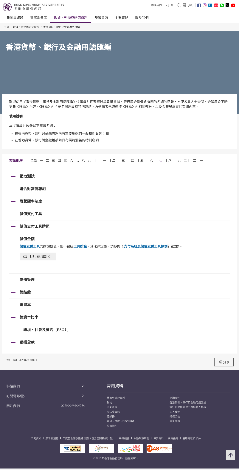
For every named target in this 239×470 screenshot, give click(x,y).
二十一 (198, 160)
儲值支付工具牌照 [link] (34, 226)
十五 (140, 160)
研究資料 (112, 407)
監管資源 (101, 18)
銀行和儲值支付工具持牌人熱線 (188, 407)
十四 (131, 160)
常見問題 (175, 421)
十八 (168, 160)
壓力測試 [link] (27, 176)
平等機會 (124, 438)
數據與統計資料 (116, 398)
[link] (190, 5)
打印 (37, 256)
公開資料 (36, 438)
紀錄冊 (111, 416)
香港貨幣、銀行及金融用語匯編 (61, 27)
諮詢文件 (175, 398)
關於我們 (142, 18)
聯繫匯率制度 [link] (31, 201)
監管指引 (112, 426)
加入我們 (175, 412)
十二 (112, 160)
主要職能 (121, 18)
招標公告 (175, 416)
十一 (103, 160)
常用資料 (115, 386)
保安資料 (158, 438)
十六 (149, 160)
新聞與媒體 (15, 18)
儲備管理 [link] (27, 280)
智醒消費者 (38, 18)
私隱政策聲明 (141, 438)
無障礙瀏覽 (51, 438)
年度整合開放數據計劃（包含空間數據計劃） (89, 438)
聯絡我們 (156, 5)
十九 (177, 160)
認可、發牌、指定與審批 (121, 421)
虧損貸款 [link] (27, 342)
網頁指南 (173, 438)
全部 (33, 160)
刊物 (109, 402)
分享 (224, 362)
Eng (166, 5)
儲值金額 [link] (27, 239)
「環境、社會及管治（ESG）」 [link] (45, 330)
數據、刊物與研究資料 (71, 18)
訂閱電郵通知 (16, 396)
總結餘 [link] (25, 292)
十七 (159, 160)
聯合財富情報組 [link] (33, 189)
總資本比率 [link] (29, 317)
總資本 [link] (25, 305)
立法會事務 (113, 412)
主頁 (6, 27)
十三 (121, 160)
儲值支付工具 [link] (31, 214)
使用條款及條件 (191, 438)
